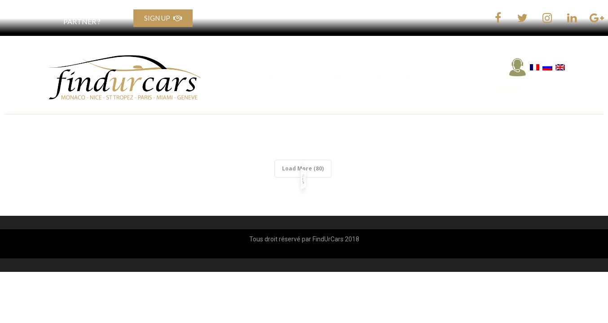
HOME (280, 77)
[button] (526, 89)
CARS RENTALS (331, 77)
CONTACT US (393, 77)
